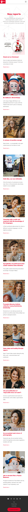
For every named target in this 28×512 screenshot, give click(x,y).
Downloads (14, 505)
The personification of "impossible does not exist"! (12, 391)
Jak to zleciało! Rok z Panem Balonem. (12, 476)
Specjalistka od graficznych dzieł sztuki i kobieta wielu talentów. (13, 264)
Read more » (6, 67)
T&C (14, 502)
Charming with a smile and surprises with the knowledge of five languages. (13, 221)
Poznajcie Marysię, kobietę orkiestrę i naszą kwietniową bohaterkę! (12, 306)
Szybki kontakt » (14, 509)
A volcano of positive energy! (12, 140)
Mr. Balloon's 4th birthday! (11, 97)
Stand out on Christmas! (11, 57)
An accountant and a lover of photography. (12, 434)
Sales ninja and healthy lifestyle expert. (13, 349)
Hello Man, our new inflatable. (12, 179)
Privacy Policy (14, 503)
